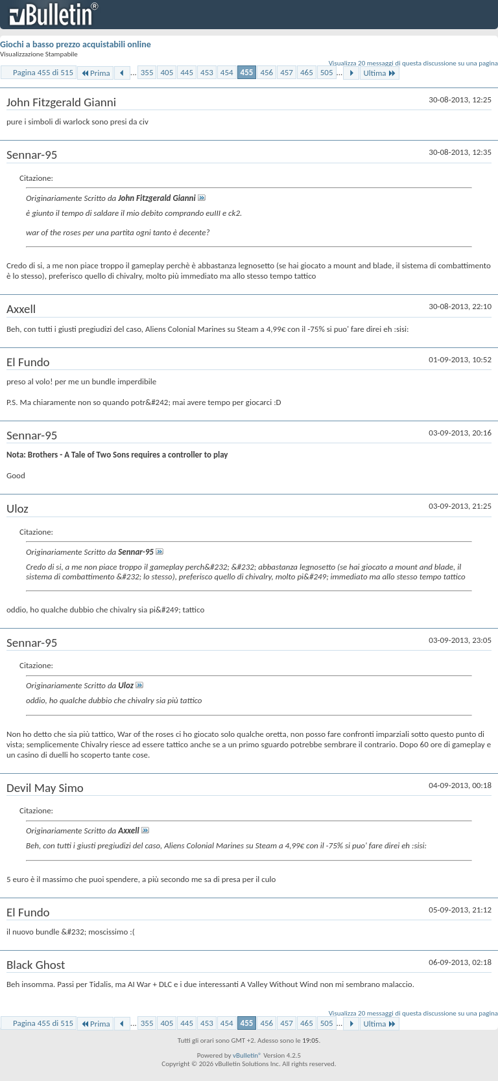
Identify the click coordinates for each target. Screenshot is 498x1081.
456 (266, 72)
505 (326, 72)
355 (147, 72)
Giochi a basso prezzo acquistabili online (75, 44)
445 (186, 72)
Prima (95, 73)
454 (226, 72)
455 (247, 72)
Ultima (379, 73)
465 (306, 72)
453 (206, 72)
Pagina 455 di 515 (43, 72)
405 (166, 72)
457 (286, 72)
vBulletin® (247, 1055)
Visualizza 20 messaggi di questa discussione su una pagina (413, 63)
